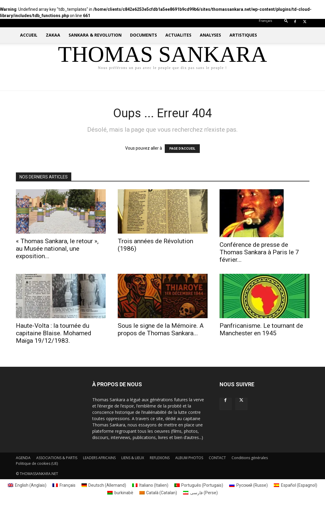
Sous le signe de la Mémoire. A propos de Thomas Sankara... (161, 329)
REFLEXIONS (160, 457)
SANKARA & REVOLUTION (95, 35)
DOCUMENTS (143, 35)
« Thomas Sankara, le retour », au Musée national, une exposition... (57, 249)
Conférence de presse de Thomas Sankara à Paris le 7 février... (259, 252)
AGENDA (23, 457)
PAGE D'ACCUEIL (182, 149)
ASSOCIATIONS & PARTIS (56, 457)
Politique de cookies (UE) (37, 463)
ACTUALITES (178, 35)
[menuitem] (265, 20)
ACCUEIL (28, 35)
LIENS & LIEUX (132, 457)
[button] (286, 22)
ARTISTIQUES (243, 35)
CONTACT (217, 457)
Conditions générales (250, 457)
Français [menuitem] (67, 485)
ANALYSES (210, 35)
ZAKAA (53, 35)
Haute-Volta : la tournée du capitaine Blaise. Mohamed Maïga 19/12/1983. (53, 333)
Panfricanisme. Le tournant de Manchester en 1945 (261, 329)
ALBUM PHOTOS (189, 457)
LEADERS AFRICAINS (99, 457)
